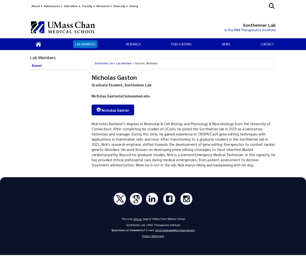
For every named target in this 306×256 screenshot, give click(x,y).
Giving (133, 6)
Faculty (87, 6)
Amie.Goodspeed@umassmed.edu (175, 230)
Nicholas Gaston (114, 110)
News (226, 44)
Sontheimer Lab (103, 63)
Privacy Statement (153, 237)
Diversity (119, 6)
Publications (181, 44)
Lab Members (85, 44)
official (138, 219)
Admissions (52, 6)
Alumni (37, 65)
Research (103, 6)
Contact (267, 44)
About (35, 6)
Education (71, 6)
